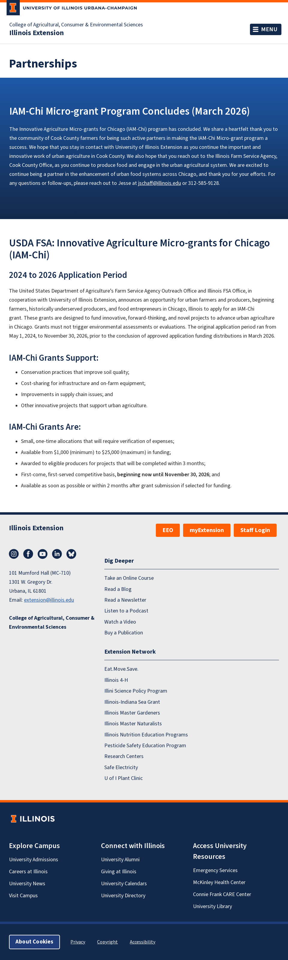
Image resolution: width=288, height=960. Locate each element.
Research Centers (124, 756)
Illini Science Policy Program (135, 691)
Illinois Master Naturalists (133, 723)
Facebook (28, 554)
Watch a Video (120, 621)
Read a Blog (118, 589)
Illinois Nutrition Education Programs (146, 734)
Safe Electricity (121, 767)
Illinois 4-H (116, 680)
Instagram (13, 554)
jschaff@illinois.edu (159, 183)
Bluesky (71, 554)
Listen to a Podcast (126, 611)
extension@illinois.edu (49, 600)
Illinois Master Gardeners (132, 713)
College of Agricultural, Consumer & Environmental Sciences (76, 25)
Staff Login (255, 530)
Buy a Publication (123, 632)
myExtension (207, 530)
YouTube (42, 554)
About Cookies (34, 942)
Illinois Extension (36, 33)
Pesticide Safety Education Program (145, 745)
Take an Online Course (129, 578)
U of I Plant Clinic (123, 778)
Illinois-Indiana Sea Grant (132, 702)
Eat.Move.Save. (121, 669)
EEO (167, 530)
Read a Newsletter (125, 600)
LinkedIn (57, 554)
